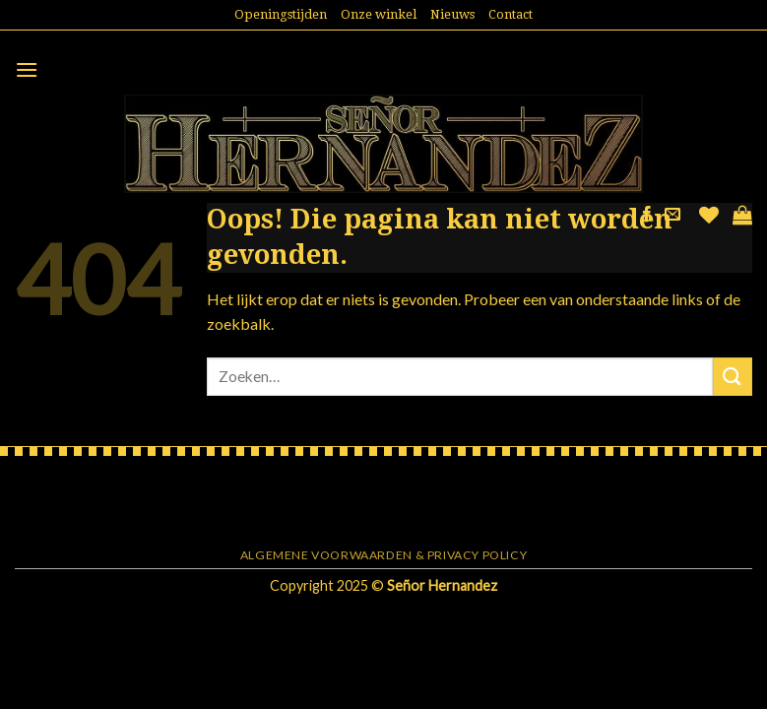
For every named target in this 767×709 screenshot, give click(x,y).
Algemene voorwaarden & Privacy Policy (384, 555)
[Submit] (732, 376)
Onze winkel (378, 14)
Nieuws (452, 14)
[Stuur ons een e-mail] (672, 215)
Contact (510, 14)
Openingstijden (280, 14)
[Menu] (26, 69)
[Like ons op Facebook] (647, 215)
